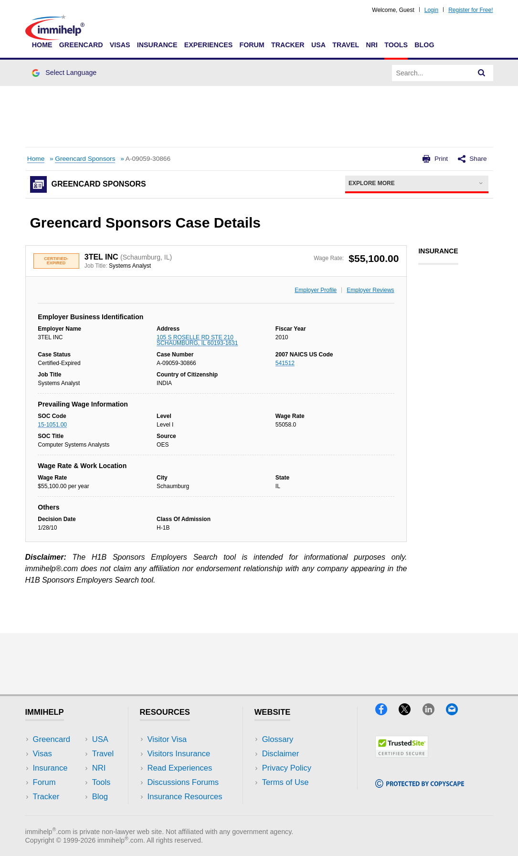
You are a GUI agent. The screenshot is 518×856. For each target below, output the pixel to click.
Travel (345, 45)
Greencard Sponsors (85, 158)
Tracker (288, 45)
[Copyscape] (419, 785)
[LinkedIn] (434, 712)
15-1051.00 (52, 424)
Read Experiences (180, 767)
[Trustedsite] (401, 755)
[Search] (481, 73)
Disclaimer (280, 753)
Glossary (278, 739)
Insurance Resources (185, 796)
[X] (410, 712)
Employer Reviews (370, 290)
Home (42, 45)
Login (431, 10)
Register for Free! (470, 10)
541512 (285, 363)
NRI (372, 45)
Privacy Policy (286, 767)
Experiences (208, 45)
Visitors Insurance (179, 753)
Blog (424, 45)
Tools (396, 45)
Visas (120, 45)
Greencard (81, 45)
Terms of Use (285, 782)
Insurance (157, 45)
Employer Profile (316, 290)
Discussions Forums (183, 782)
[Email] (456, 712)
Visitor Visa (167, 739)
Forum (251, 45)
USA (318, 45)
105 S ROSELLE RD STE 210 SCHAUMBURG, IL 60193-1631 (197, 340)
